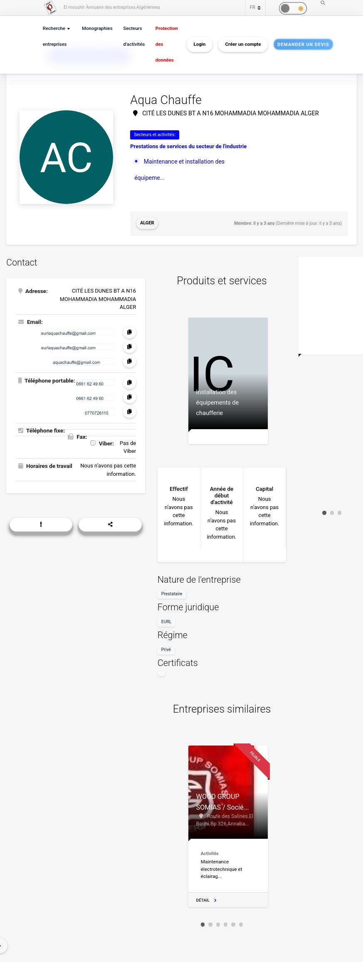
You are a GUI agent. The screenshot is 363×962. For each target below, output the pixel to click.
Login (195, 44)
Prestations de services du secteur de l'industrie (188, 146)
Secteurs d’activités (131, 36)
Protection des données (162, 44)
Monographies (95, 28)
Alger (147, 222)
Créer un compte (239, 44)
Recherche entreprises (54, 36)
